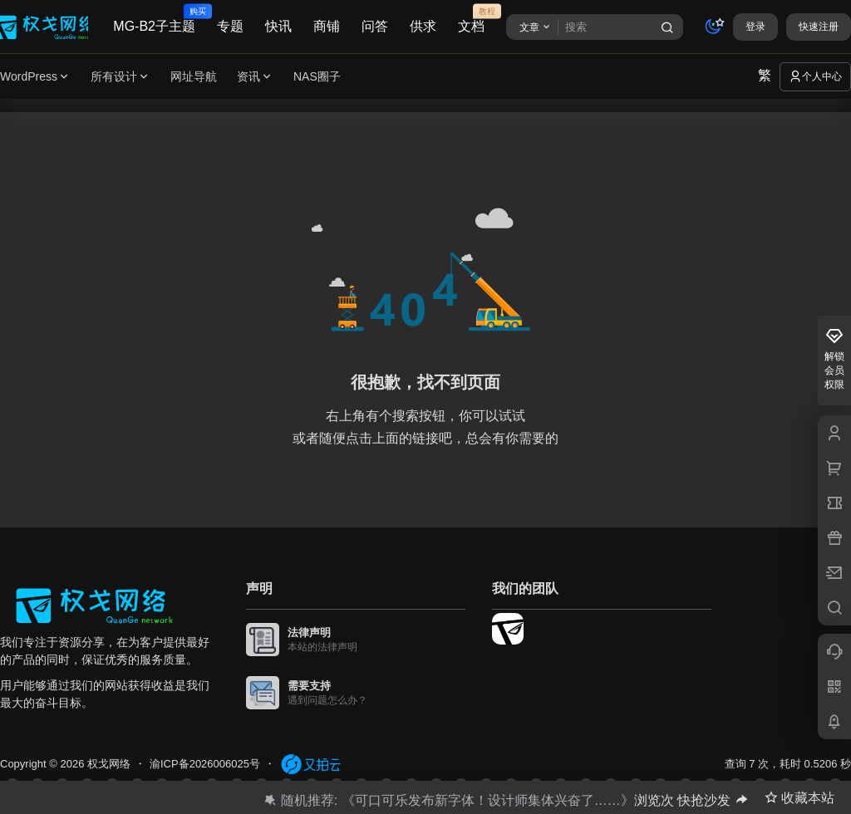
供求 (423, 26)
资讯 (255, 77)
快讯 (278, 26)
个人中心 (815, 76)
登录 (755, 26)
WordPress (35, 77)
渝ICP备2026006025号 (205, 764)
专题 (230, 26)
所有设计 (120, 77)
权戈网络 (107, 764)
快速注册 (819, 26)
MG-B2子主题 (154, 19)
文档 (471, 19)
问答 (375, 26)
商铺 (326, 26)
